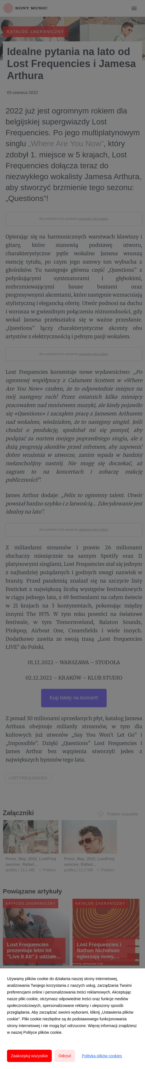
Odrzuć (65, 1056)
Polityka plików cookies (102, 1056)
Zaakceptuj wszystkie (29, 1056)
